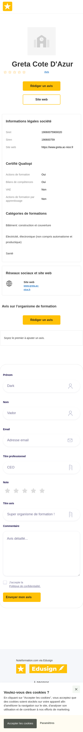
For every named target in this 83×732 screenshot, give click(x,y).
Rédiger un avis (41, 86)
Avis (46, 72)
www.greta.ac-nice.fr (31, 288)
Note (6, 482)
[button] (76, 689)
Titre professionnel (14, 456)
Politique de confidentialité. (25, 586)
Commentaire (11, 525)
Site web (41, 99)
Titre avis (8, 503)
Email (6, 429)
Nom (6, 402)
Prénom (7, 374)
